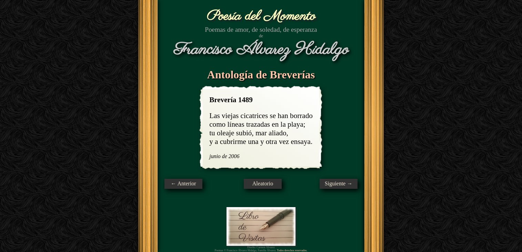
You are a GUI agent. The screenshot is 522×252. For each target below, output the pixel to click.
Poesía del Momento (261, 16)
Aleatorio (262, 183)
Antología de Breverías (261, 74)
